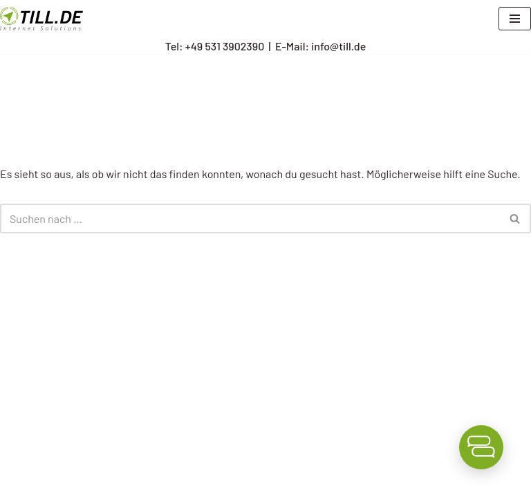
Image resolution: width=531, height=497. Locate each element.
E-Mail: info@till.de (320, 45)
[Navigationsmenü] (515, 18)
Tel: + (214, 45)
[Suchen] (250, 218)
